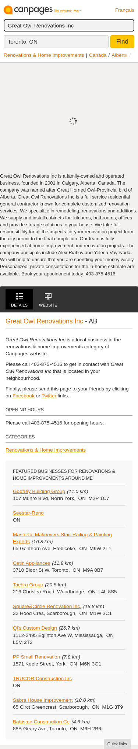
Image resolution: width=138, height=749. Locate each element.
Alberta (119, 55)
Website (48, 300)
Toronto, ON (23, 41)
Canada (98, 55)
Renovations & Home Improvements (44, 55)
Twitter (49, 395)
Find (122, 41)
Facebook (24, 395)
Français (124, 10)
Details (19, 300)
